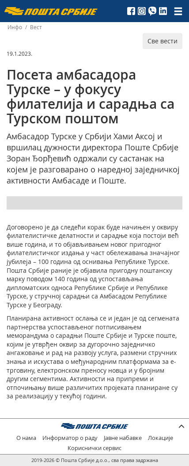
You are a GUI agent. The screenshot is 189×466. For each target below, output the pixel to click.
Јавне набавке (123, 438)
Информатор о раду (70, 438)
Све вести (162, 41)
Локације (160, 438)
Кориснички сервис (94, 448)
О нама (26, 438)
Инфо (15, 27)
